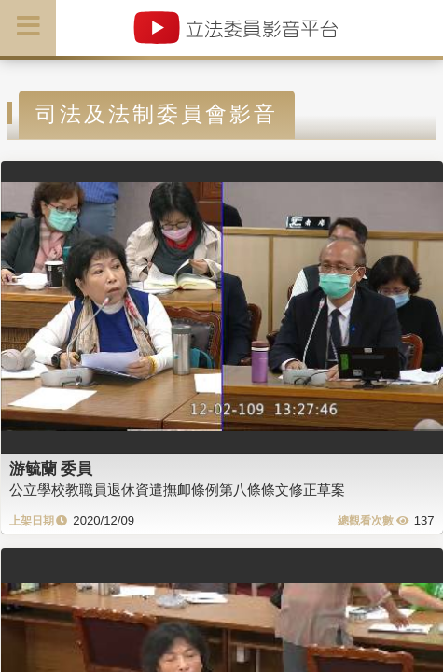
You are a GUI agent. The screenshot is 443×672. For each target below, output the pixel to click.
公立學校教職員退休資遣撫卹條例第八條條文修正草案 (177, 489)
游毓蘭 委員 (51, 468)
